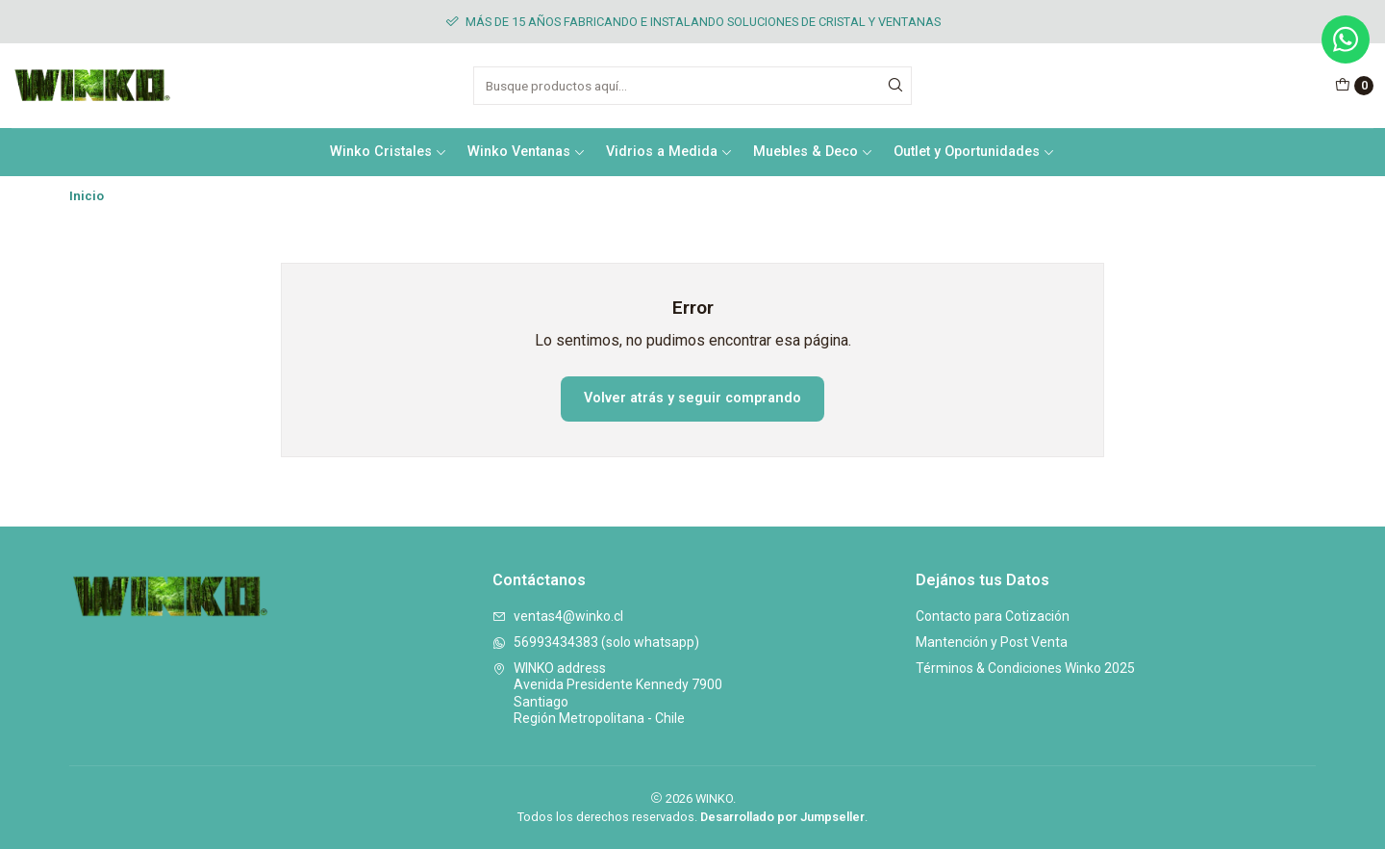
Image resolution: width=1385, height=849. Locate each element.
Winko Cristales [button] (388, 151)
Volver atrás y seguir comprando (692, 398)
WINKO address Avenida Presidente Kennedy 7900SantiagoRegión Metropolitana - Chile (607, 693)
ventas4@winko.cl (557, 616)
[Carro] (1354, 85)
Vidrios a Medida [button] (669, 151)
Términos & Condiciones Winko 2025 (1025, 668)
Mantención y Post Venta (992, 642)
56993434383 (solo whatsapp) (595, 642)
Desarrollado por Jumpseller (782, 817)
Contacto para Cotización (993, 616)
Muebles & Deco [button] (813, 151)
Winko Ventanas (526, 151)
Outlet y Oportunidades (974, 151)
